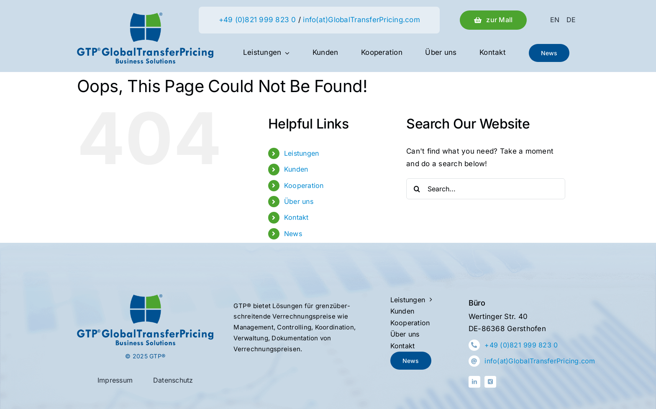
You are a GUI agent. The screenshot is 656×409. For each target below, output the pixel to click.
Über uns (298, 201)
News (293, 233)
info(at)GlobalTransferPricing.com (361, 19)
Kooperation (304, 185)
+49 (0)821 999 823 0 (257, 19)
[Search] (416, 188)
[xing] (490, 382)
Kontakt (296, 217)
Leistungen (301, 153)
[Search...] (485, 188)
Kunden (296, 169)
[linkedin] (474, 382)
